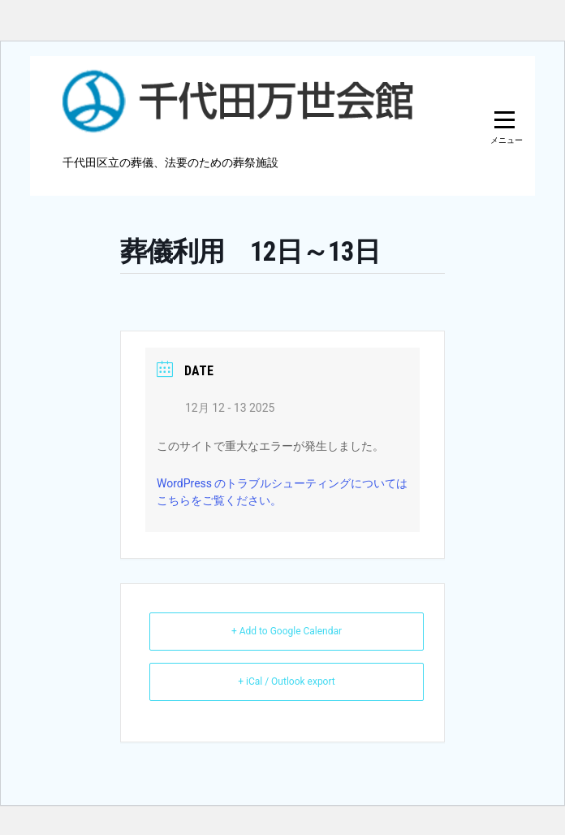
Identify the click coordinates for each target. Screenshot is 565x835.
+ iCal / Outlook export (286, 681)
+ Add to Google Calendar (286, 631)
